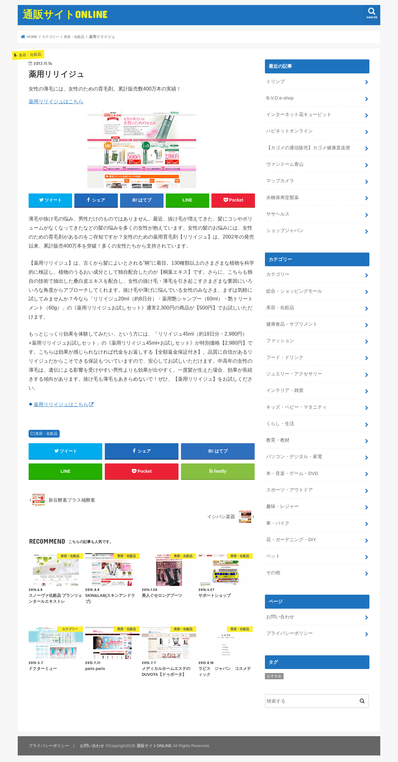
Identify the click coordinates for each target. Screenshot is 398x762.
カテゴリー (277, 273)
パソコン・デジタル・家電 (294, 454)
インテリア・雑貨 (284, 388)
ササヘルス (277, 213)
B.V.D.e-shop (279, 97)
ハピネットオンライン (289, 130)
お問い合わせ (280, 613)
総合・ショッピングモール (294, 289)
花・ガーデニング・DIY (291, 536)
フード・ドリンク (284, 355)
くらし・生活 (280, 421)
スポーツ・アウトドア (289, 487)
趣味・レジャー (282, 503)
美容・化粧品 (46, 433)
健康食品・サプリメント (291, 322)
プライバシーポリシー (289, 629)
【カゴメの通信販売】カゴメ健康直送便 (308, 147)
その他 (273, 569)
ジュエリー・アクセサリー (294, 371)
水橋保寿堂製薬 (282, 196)
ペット (273, 552)
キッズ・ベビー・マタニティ (296, 404)
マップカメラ (280, 180)
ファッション (280, 339)
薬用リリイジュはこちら (56, 101)
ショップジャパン (284, 229)
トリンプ (275, 81)
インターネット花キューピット (298, 114)
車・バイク (277, 520)
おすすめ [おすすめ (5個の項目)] (274, 672)
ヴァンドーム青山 (284, 163)
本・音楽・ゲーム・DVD (292, 470)
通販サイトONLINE (65, 14)
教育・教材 (277, 437)
